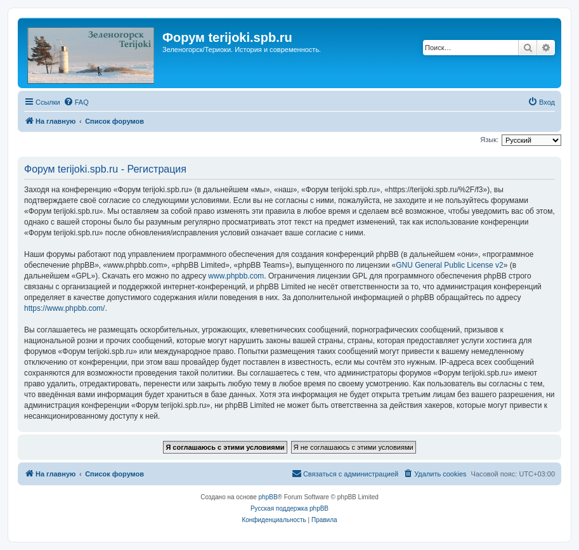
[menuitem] (76, 102)
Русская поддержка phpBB (289, 508)
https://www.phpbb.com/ (64, 308)
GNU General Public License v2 (449, 265)
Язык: (489, 139)
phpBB (268, 497)
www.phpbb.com (236, 276)
